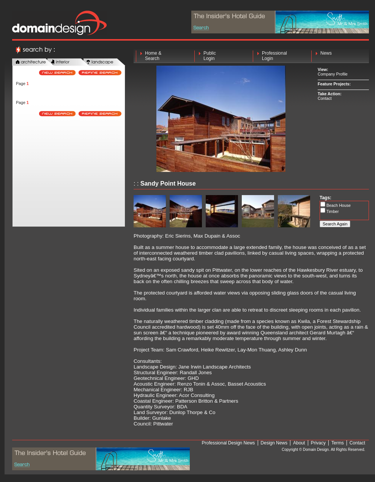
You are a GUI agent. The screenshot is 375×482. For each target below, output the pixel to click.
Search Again (335, 224)
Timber (332, 211)
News (326, 55)
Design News (274, 443)
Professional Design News (228, 443)
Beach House (338, 205)
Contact (325, 98)
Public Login (209, 55)
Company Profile (333, 74)
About (299, 443)
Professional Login (274, 55)
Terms (337, 443)
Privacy (318, 443)
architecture (33, 62)
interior (68, 62)
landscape (104, 62)
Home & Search (153, 55)
